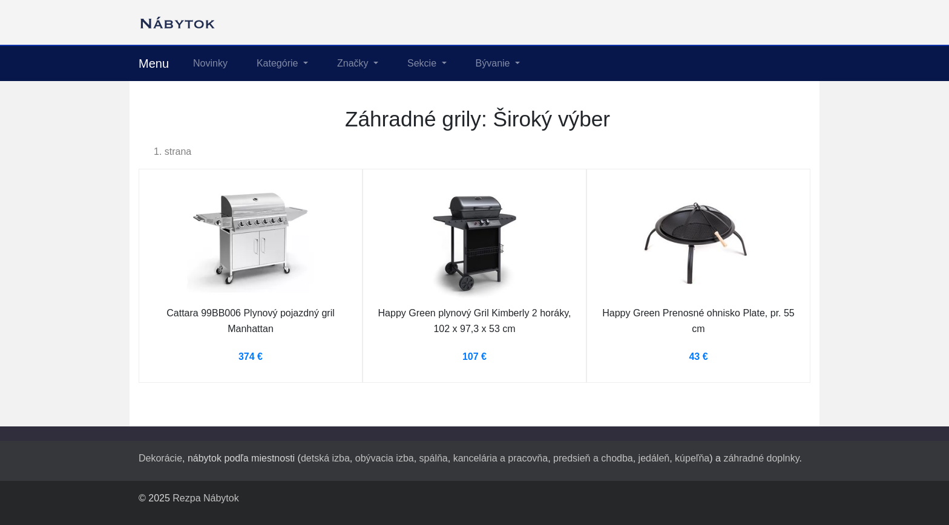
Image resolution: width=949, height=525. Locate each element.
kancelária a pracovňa (500, 458)
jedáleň (654, 458)
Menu (154, 63)
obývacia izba (384, 458)
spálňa (433, 458)
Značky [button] (354, 63)
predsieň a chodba (593, 458)
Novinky (210, 63)
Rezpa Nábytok (205, 498)
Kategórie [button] (279, 63)
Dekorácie (160, 458)
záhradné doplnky (761, 458)
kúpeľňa (692, 458)
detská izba (325, 458)
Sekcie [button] (423, 63)
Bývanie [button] (494, 63)
